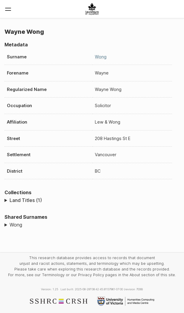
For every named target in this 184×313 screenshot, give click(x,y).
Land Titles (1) (26, 200)
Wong (101, 56)
